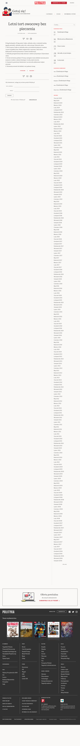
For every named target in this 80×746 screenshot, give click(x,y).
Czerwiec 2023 (58, 136)
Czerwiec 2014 (58, 361)
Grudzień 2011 (58, 431)
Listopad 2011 (58, 434)
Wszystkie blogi (65, 679)
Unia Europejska (26, 670)
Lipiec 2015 (57, 330)
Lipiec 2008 (57, 528)
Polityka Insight (17, 740)
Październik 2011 (58, 436)
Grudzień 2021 (58, 159)
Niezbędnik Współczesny (9, 675)
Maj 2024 (56, 122)
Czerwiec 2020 (58, 192)
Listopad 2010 (58, 462)
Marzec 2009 (58, 509)
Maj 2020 (56, 194)
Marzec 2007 (57, 565)
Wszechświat (45, 697)
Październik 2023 (59, 133)
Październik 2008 (59, 521)
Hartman (63, 670)
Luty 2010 (57, 483)
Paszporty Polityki (46, 684)
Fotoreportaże (65, 702)
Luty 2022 (57, 154)
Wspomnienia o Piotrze (70, 14)
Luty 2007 (57, 568)
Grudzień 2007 (58, 544)
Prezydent (5, 703)
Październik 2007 (59, 549)
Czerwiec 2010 (58, 474)
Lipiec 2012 (57, 415)
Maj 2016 (56, 307)
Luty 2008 (57, 539)
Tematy (63, 709)
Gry (42, 682)
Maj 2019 (56, 222)
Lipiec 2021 (57, 166)
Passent (63, 668)
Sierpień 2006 (58, 582)
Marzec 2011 (57, 453)
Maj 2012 (56, 420)
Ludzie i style (64, 690)
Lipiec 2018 (57, 246)
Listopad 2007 (58, 546)
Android (46, 725)
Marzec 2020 (57, 199)
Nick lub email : (9, 108)
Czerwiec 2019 (58, 220)
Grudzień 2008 (58, 516)
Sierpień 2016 (58, 300)
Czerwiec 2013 (58, 389)
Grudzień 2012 (58, 403)
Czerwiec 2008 (58, 530)
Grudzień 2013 (58, 375)
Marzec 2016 (57, 312)
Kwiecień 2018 (58, 253)
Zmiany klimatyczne (47, 702)
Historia (63, 688)
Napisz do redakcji (7, 724)
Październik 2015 (59, 323)
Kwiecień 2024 (58, 124)
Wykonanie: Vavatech (53, 740)
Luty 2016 (57, 314)
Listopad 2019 (58, 208)
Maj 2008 (56, 532)
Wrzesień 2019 (58, 213)
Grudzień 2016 (58, 291)
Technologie (44, 700)
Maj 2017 (56, 279)
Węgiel (24, 693)
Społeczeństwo (65, 693)
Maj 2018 (56, 251)
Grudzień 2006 (58, 572)
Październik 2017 (59, 267)
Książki (43, 668)
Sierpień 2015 (58, 328)
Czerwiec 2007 (58, 558)
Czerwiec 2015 (58, 333)
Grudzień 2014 (58, 347)
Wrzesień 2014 (58, 354)
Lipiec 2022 (57, 147)
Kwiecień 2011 (58, 450)
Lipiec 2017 (57, 274)
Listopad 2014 (58, 349)
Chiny (23, 679)
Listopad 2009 (58, 490)
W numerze (5, 665)
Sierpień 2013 (58, 384)
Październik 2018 (59, 239)
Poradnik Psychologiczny (9, 672)
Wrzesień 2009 (58, 495)
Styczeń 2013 (58, 401)
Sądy (3, 705)
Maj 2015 (56, 335)
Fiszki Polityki (64, 725)
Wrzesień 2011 (58, 438)
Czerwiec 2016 (58, 305)
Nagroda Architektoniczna (48, 686)
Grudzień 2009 (58, 488)
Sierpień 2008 (58, 525)
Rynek (23, 685)
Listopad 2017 (58, 265)
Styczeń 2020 (58, 204)
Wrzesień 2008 (58, 523)
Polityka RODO (25, 727)
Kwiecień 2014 (58, 366)
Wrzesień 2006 (58, 579)
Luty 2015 (56, 342)
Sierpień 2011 (58, 441)
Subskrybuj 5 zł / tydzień (59, 2)
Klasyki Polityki (65, 695)
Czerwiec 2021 (58, 168)
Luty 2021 (56, 178)
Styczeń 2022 (58, 157)
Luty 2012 (56, 427)
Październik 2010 (59, 464)
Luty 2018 (57, 258)
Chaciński (63, 675)
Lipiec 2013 (57, 387)
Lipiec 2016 (57, 302)
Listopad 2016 (58, 293)
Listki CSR (25, 700)
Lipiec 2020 (57, 190)
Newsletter (52, 632)
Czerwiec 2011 (58, 446)
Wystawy (43, 677)
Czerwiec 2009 (58, 502)
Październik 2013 (59, 380)
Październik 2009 (59, 492)
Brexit (23, 668)
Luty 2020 (57, 201)
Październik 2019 (59, 211)
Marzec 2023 (57, 140)
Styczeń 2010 (58, 485)
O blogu (58, 14)
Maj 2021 (56, 171)
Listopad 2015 (58, 321)
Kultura (43, 665)
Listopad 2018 (58, 237)
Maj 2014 (56, 363)
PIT (23, 690)
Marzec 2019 (57, 227)
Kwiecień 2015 (58, 338)
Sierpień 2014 (58, 356)
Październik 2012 (59, 408)
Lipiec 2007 (57, 556)
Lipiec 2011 (57, 443)
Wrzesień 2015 (58, 326)
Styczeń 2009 (58, 514)
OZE (23, 695)
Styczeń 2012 (58, 429)
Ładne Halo (44, 740)
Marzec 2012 (57, 424)
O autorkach (49, 14)
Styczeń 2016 (58, 316)
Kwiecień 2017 (58, 281)
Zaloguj (72, 2)
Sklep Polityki (65, 713)
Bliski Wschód (26, 675)
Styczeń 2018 (58, 260)
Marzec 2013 (57, 396)
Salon (4, 677)
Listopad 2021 (58, 161)
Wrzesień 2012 (58, 410)
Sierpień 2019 (58, 215)
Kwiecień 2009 (58, 507)
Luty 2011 (56, 455)
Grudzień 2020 (58, 183)
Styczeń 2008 (58, 542)
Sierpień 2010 (58, 469)
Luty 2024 (57, 129)
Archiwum (64, 704)
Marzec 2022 (57, 152)
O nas (62, 711)
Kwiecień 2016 (58, 309)
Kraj (3, 690)
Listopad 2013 (58, 377)
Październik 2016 (59, 295)
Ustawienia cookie (26, 730)
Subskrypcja (62, 632)
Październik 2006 (59, 577)
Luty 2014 (56, 370)
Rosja (23, 677)
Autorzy (63, 707)
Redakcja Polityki (6, 719)
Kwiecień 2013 (58, 394)
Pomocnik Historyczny (8, 670)
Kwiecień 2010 (58, 478)
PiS (3, 696)
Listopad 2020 (58, 185)
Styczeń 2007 (58, 570)
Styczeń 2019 (58, 232)
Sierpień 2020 (58, 187)
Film (42, 672)
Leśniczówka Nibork (28, 740)
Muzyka (43, 670)
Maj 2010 (56, 476)
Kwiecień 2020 (58, 197)
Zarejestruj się (33, 122)
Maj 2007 (56, 561)
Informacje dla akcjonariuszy (29, 733)
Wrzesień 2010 (58, 467)
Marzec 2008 (58, 537)
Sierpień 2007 (58, 554)
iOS (42, 725)
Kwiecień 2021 (58, 173)
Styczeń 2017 (58, 288)
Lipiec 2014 (57, 359)
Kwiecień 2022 (58, 150)
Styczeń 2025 (58, 119)
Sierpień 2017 (58, 272)
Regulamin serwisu (26, 719)
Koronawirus (5, 685)
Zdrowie (43, 695)
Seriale (43, 675)
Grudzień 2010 (58, 460)
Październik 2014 (59, 352)
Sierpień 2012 (58, 413)
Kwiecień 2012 (58, 422)
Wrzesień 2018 (58, 241)
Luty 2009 (57, 511)
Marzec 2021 (57, 176)
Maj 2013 (56, 392)
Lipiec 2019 (57, 218)
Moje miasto (64, 697)
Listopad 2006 (58, 575)
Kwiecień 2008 (58, 535)
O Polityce (5, 730)
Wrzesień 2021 (58, 164)
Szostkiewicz (64, 672)
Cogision (40, 740)
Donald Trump (26, 672)
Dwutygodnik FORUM (6, 740)
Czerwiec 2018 (58, 248)
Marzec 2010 (57, 481)
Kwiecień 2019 (58, 225)
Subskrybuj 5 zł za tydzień (48, 622)
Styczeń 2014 (58, 373)
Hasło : (11, 112)
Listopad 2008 (58, 518)
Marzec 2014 (57, 368)
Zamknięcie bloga (62, 92)
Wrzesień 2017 (58, 269)
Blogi (62, 665)
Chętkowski (64, 677)
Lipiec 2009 (57, 500)
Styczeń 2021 (58, 180)
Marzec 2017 (57, 284)
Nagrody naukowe (46, 704)
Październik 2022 (59, 145)
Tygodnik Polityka (7, 668)
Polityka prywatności (27, 724)
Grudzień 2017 (58, 262)
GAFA (23, 697)
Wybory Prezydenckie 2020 (10, 694)
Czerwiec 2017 (58, 276)
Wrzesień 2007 (58, 551)
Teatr (42, 679)
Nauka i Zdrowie (45, 692)
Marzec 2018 (57, 255)
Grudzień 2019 (58, 206)
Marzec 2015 (57, 340)
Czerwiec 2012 (58, 417)
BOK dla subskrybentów (8, 727)
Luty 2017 (56, 286)
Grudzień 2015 (58, 319)
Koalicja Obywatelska (8, 701)
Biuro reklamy (6, 722)
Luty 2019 (57, 230)
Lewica (4, 698)
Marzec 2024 (57, 126)
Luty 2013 (57, 399)
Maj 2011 (56, 448)
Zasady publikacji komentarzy (29, 722)
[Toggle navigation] (6, 3)
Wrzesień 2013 (58, 382)
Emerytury (25, 688)
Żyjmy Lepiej (6, 679)
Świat (23, 665)
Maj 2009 (56, 504)
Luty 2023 (57, 143)
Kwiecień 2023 (58, 138)
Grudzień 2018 (58, 234)
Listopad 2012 (58, 406)
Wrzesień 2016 (58, 298)
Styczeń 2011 (57, 457)
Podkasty (63, 700)
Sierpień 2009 (58, 497)
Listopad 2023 (58, 131)
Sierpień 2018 (58, 244)
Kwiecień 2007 (58, 563)
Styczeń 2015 (58, 345)
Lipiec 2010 (57, 471)
